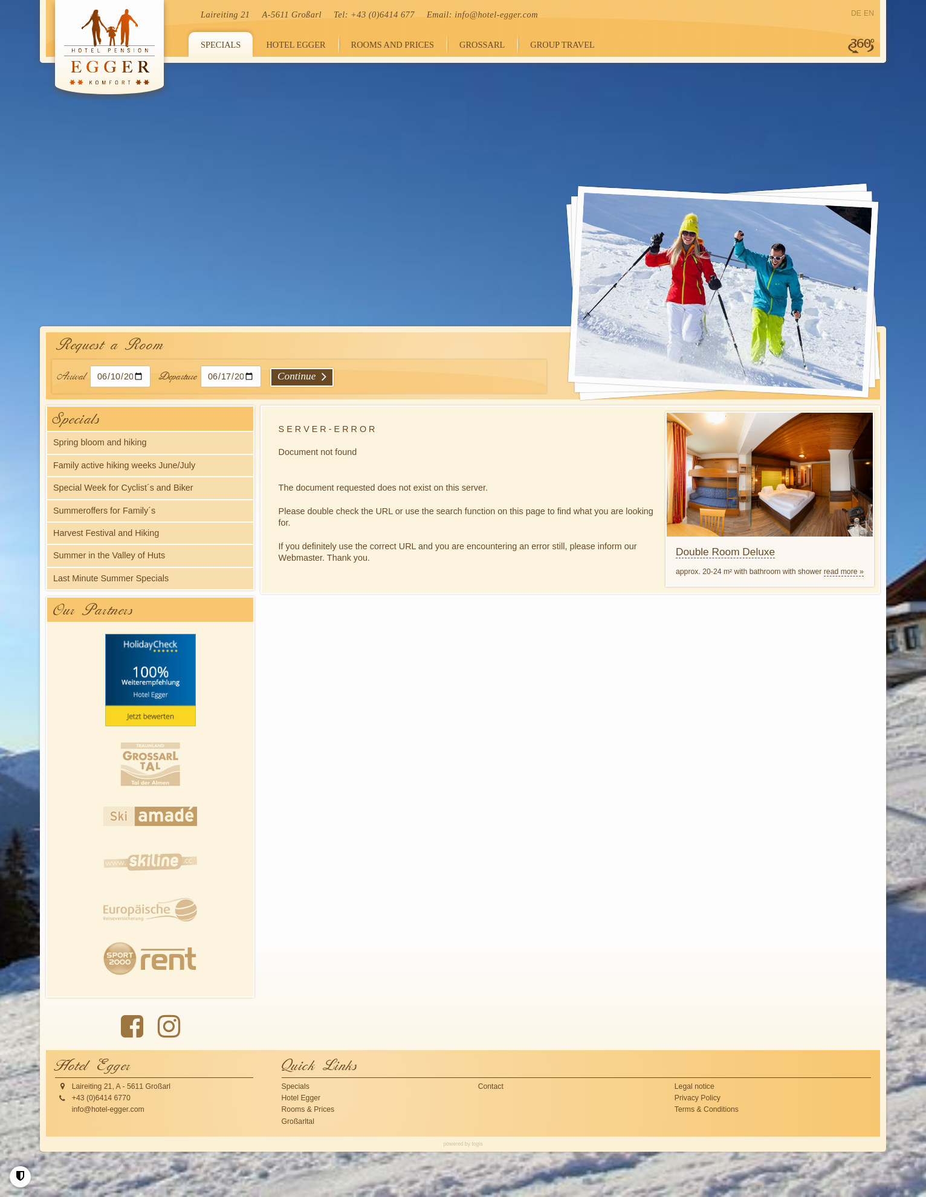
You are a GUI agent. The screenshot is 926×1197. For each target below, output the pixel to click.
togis (476, 1144)
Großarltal (298, 1121)
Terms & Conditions (707, 1109)
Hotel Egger (301, 1098)
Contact (490, 1086)
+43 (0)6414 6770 (101, 1098)
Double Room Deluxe (725, 552)
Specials (295, 1086)
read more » (844, 571)
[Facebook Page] (132, 1026)
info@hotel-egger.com (496, 14)
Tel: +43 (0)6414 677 (374, 14)
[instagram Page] (169, 1026)
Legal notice (694, 1086)
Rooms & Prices (308, 1109)
